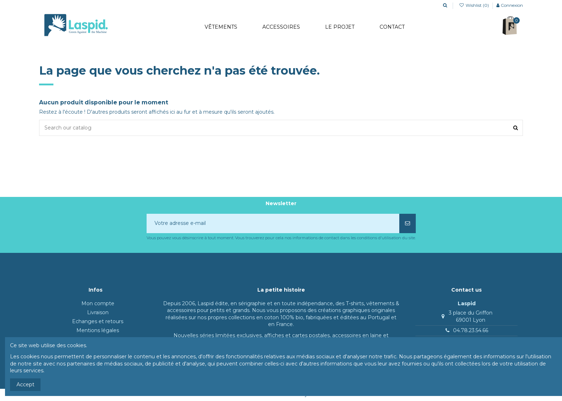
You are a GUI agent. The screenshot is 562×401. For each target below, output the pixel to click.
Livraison (98, 312)
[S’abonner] (407, 223)
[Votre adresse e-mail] (272, 223)
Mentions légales (97, 330)
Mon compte (97, 303)
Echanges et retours (97, 321)
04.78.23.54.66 (470, 330)
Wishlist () (474, 5)
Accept (25, 384)
